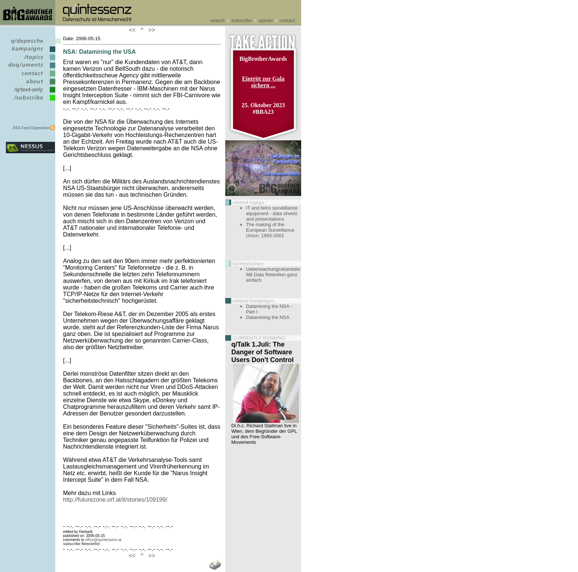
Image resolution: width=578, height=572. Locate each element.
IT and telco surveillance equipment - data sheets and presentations (271, 213)
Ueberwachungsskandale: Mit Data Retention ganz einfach (273, 274)
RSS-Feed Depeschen (31, 128)
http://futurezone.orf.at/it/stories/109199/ (115, 499)
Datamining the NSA (267, 317)
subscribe (241, 20)
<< (134, 30)
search (217, 20)
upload (265, 20)
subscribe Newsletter (81, 544)
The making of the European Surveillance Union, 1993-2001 (270, 230)
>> (150, 30)
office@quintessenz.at (103, 540)
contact (287, 20)
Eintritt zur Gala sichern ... (263, 82)
